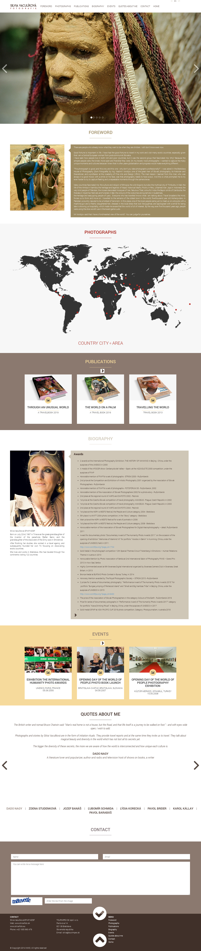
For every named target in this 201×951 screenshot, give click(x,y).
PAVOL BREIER (157, 808)
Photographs (63, 6)
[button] (15, 68)
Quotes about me (127, 6)
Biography (98, 6)
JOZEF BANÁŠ (72, 808)
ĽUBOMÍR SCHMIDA (101, 808)
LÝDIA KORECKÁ (130, 808)
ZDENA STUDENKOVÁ (42, 808)
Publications (81, 6)
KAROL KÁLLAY (183, 808)
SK (172, 1)
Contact (145, 6)
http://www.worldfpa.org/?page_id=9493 (97, 594)
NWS (28, 948)
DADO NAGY (14, 808)
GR (179, 1)
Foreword (46, 6)
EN (175, 1)
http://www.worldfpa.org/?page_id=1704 (97, 547)
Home (156, 6)
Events (111, 6)
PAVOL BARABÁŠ (100, 812)
